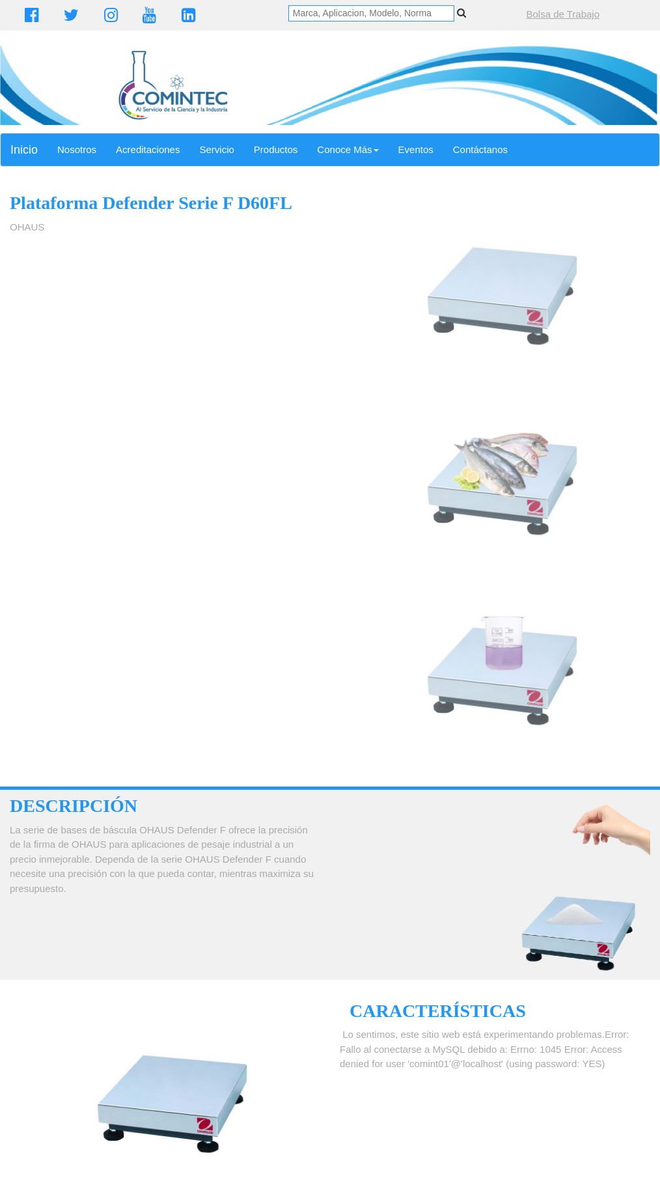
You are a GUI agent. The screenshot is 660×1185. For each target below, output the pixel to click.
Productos (276, 149)
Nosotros (76, 149)
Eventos (415, 149)
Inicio (24, 149)
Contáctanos (480, 149)
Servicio (216, 149)
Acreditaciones (148, 149)
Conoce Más (347, 149)
